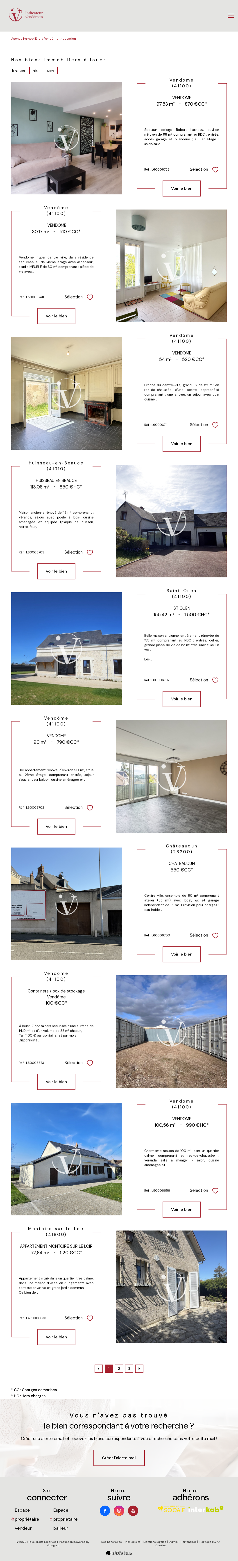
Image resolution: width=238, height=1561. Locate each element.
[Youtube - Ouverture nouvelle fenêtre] (133, 1511)
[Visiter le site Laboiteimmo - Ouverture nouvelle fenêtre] (119, 1554)
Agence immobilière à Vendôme (34, 38)
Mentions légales (154, 1542)
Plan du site (133, 1542)
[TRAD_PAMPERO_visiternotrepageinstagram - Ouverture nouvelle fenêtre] (119, 1511)
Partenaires (189, 1542)
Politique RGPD (209, 1542)
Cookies (160, 1545)
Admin (173, 1542)
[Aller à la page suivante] (139, 1369)
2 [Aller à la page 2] (119, 1368)
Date (51, 71)
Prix (35, 71)
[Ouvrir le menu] (231, 16)
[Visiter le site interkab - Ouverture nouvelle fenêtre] (206, 1509)
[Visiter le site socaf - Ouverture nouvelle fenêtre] (171, 1509)
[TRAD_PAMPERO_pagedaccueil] (25, 20)
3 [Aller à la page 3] (129, 1368)
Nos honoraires (111, 1542)
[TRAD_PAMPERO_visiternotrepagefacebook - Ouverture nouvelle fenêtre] (105, 1511)
